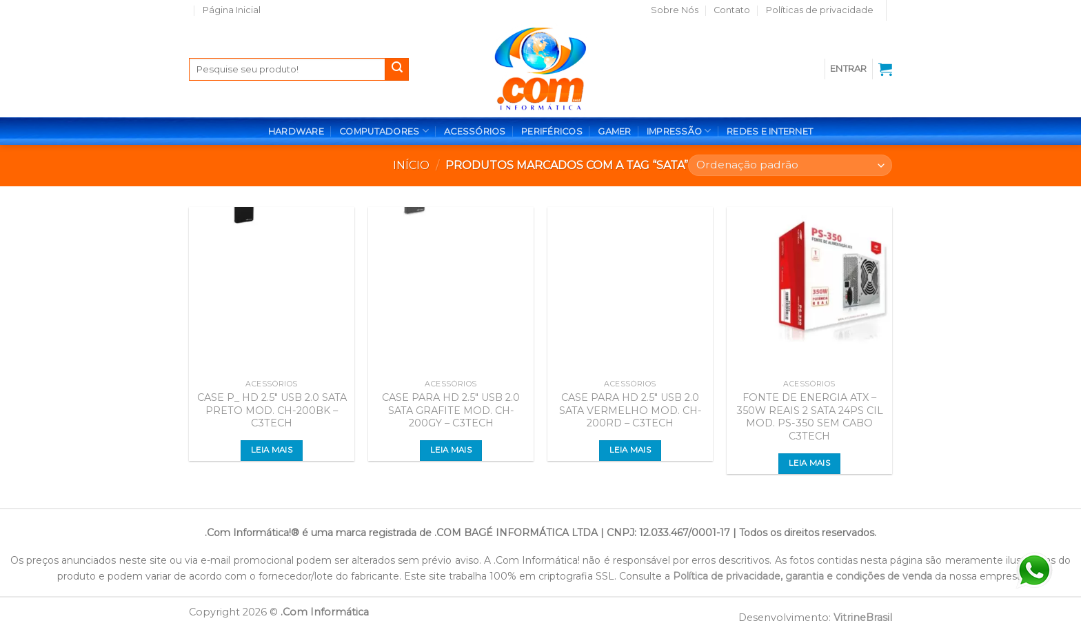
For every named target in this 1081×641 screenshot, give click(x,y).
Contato (732, 10)
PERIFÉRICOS (552, 131)
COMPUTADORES (384, 130)
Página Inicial (232, 10)
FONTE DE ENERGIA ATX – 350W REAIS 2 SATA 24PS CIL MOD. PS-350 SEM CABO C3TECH (809, 416)
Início (411, 165)
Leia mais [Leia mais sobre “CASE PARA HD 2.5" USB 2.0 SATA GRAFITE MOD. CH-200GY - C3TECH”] (451, 450)
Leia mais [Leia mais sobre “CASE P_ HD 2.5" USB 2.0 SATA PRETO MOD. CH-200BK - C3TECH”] (271, 450)
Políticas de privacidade (819, 10)
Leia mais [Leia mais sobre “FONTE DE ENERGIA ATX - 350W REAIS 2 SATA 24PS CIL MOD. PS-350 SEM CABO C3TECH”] (809, 463)
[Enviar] (397, 69)
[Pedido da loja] (790, 165)
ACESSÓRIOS (475, 131)
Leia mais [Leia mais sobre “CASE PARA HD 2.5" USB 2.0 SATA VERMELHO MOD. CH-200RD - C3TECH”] (630, 450)
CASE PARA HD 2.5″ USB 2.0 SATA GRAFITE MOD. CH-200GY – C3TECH (451, 410)
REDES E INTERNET (770, 131)
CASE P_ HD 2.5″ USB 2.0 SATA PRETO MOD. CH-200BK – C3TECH (272, 410)
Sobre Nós (674, 10)
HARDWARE (296, 131)
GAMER (614, 131)
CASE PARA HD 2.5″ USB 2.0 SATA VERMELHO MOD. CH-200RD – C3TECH (630, 410)
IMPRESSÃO (679, 130)
